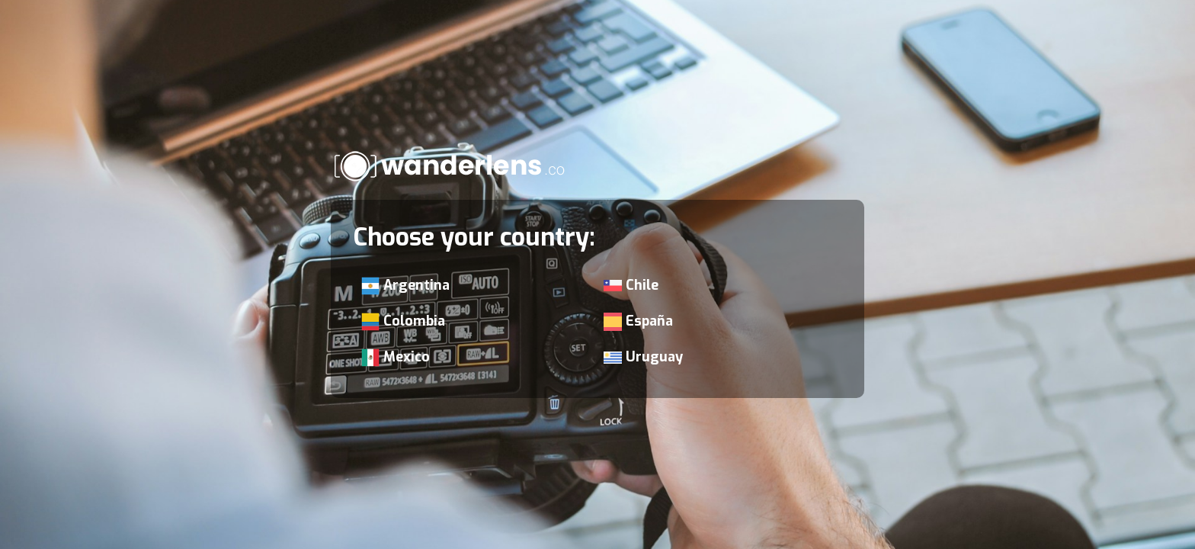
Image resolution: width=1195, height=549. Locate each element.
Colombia (403, 321)
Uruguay (643, 357)
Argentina (405, 285)
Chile (631, 285)
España (638, 321)
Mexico (395, 357)
